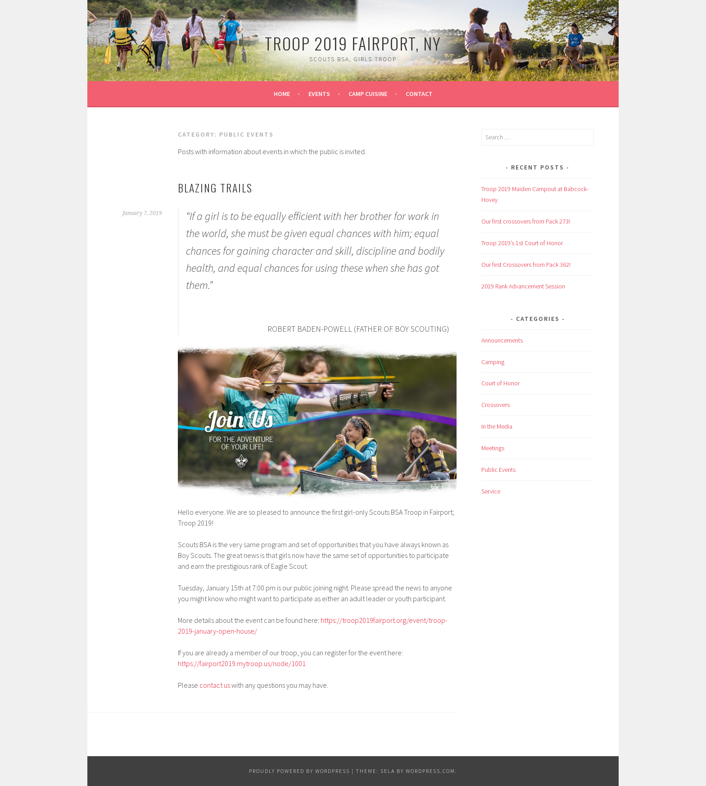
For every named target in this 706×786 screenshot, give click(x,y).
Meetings (492, 448)
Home (282, 94)
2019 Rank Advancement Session (523, 286)
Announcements (502, 340)
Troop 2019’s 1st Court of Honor (522, 243)
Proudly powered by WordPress (299, 771)
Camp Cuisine (367, 94)
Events (319, 94)
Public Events (498, 470)
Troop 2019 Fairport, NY (353, 43)
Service (490, 491)
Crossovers (495, 405)
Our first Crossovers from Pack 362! (525, 264)
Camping (492, 362)
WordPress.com (430, 771)
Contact (419, 94)
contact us (214, 685)
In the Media (496, 426)
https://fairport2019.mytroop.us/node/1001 (242, 663)
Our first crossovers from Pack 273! (525, 221)
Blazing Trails (215, 187)
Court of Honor (500, 383)
